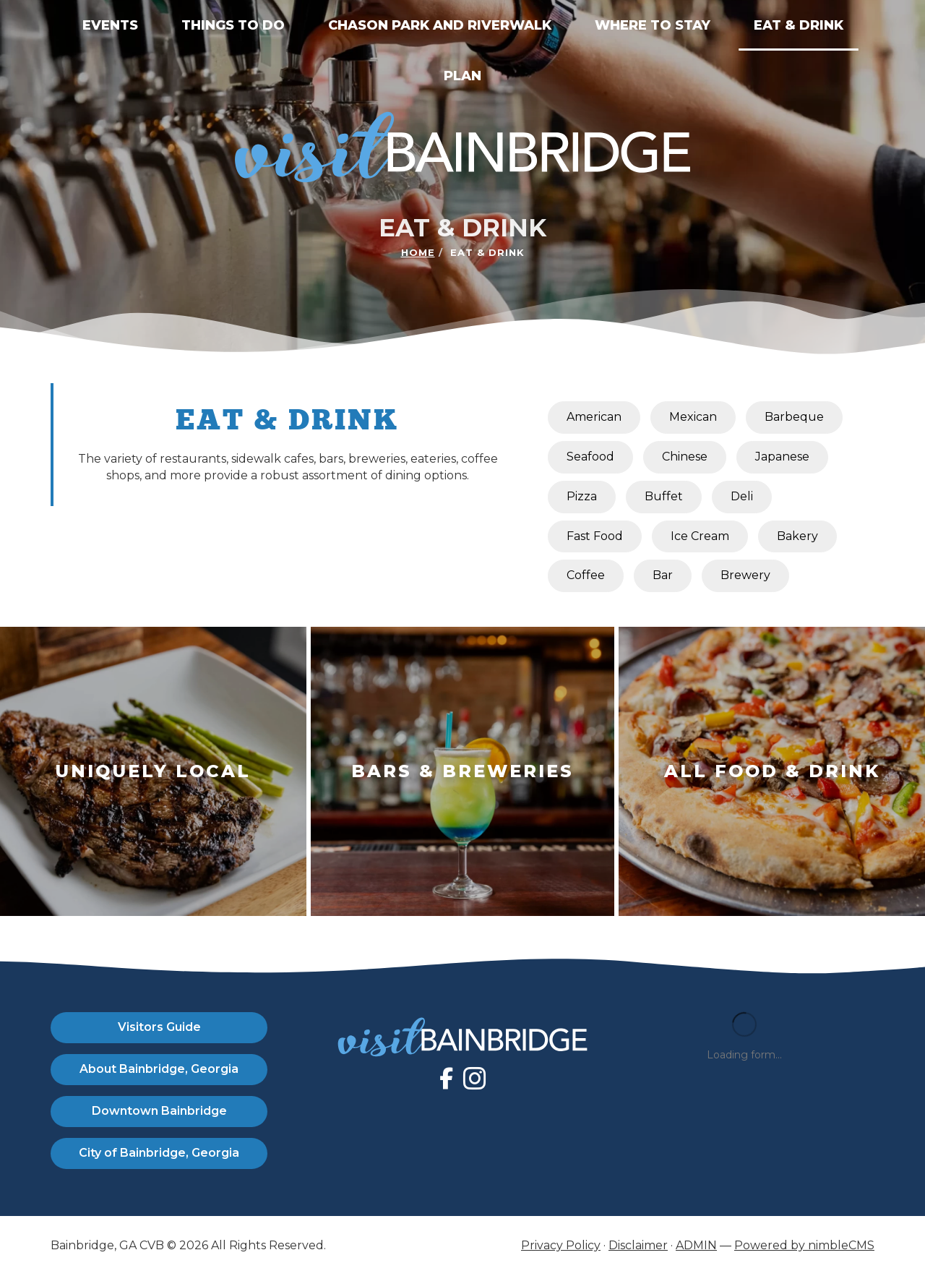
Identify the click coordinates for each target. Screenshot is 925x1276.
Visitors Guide (159, 1027)
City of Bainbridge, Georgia (159, 1153)
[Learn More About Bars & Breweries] (463, 771)
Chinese (684, 456)
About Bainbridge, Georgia (158, 1069)
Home (418, 252)
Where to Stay (652, 25)
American (594, 417)
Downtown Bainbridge (159, 1111)
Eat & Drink (798, 25)
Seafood (590, 456)
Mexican (693, 417)
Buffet (664, 496)
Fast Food (595, 536)
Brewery (745, 575)
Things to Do (233, 25)
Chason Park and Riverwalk (439, 25)
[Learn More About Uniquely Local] (153, 771)
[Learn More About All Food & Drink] (772, 771)
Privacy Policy (561, 1245)
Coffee (586, 575)
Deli (742, 496)
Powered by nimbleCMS (804, 1245)
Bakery (797, 536)
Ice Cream (700, 536)
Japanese (782, 456)
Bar (663, 575)
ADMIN (696, 1245)
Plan (462, 76)
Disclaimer (638, 1245)
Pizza (582, 496)
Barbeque (794, 417)
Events (110, 25)
